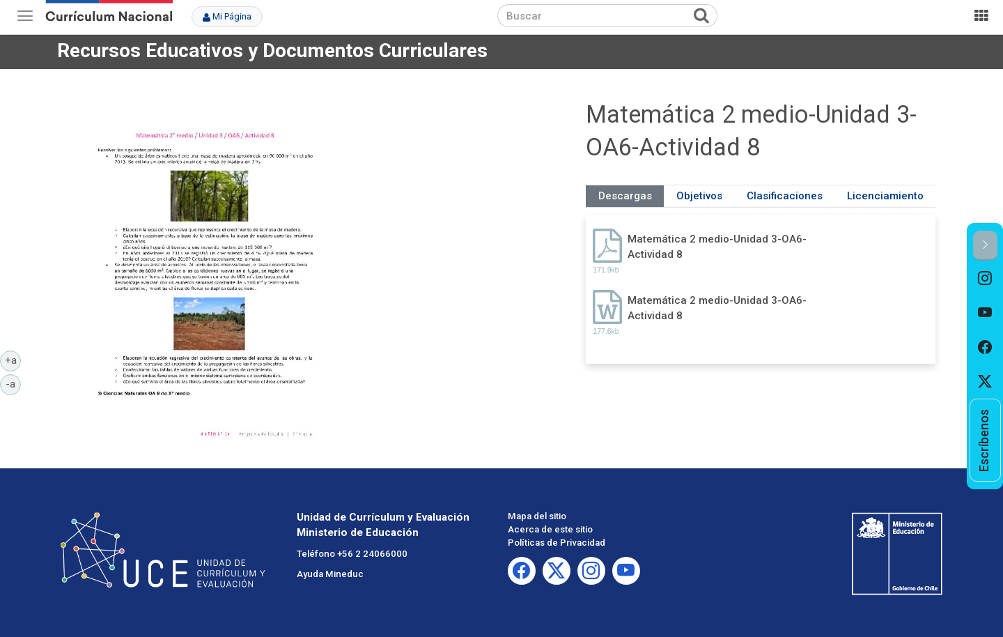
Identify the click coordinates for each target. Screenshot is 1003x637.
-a (13, 383)
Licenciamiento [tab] (885, 196)
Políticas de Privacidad (556, 542)
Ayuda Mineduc (330, 574)
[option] (985, 278)
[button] (985, 246)
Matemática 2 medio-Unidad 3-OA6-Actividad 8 (717, 246)
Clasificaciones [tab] (785, 196)
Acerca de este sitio (550, 529)
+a (13, 360)
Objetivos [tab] (699, 196)
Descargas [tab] (625, 196)
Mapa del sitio (537, 516)
